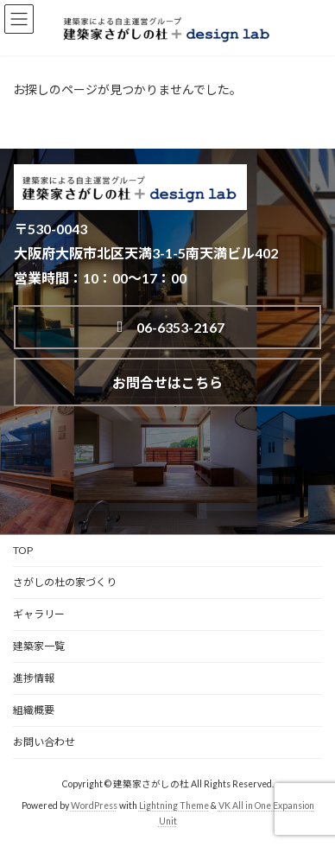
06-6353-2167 (168, 327)
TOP (23, 550)
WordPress (94, 805)
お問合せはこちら (167, 382)
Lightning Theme (174, 805)
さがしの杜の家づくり (65, 582)
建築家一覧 (39, 646)
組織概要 (33, 710)
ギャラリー (39, 614)
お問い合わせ (44, 742)
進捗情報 (33, 678)
